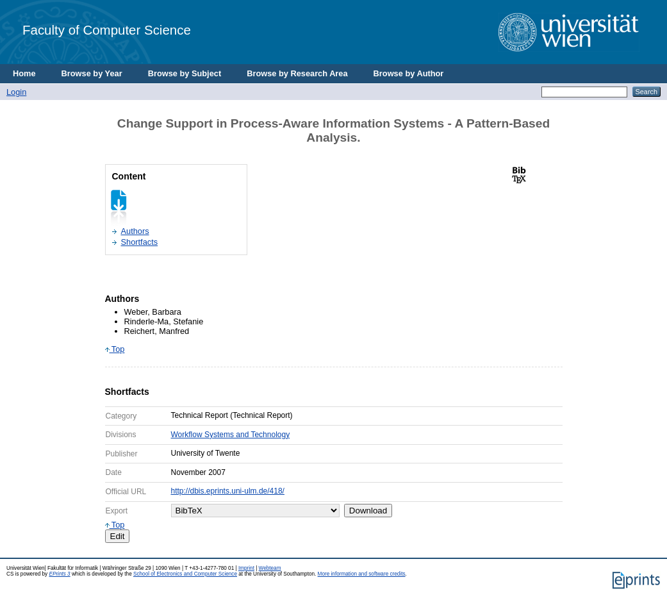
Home (24, 73)
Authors (135, 231)
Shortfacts (139, 242)
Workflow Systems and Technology (230, 434)
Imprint (246, 568)
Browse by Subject (185, 73)
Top (115, 349)
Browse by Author (409, 73)
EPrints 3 (59, 574)
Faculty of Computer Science (106, 29)
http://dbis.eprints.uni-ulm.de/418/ (227, 491)
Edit (117, 536)
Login (16, 92)
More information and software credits (362, 574)
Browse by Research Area (297, 73)
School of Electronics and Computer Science (185, 574)
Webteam (270, 568)
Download (368, 510)
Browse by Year (92, 73)
